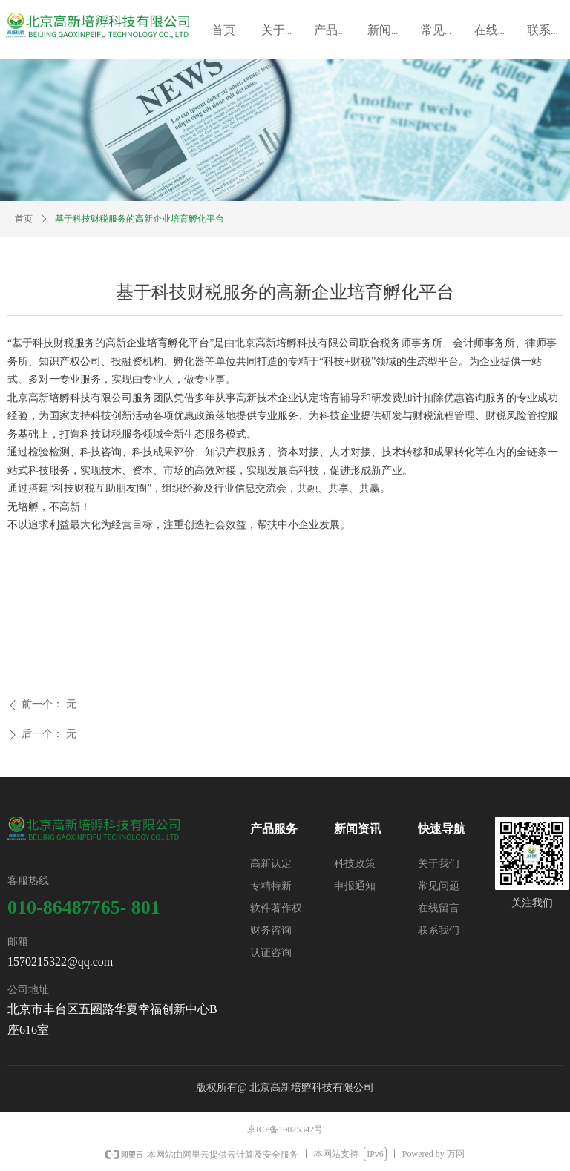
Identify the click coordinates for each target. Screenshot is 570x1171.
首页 (24, 219)
